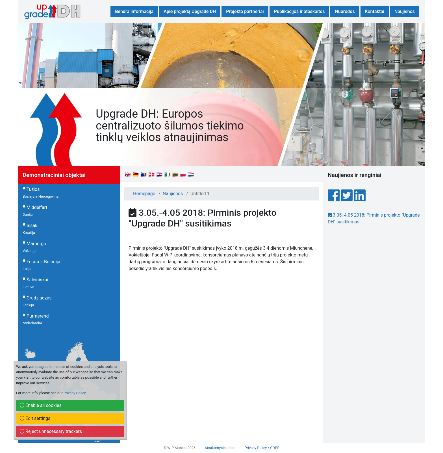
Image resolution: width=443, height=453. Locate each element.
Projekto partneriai (245, 11)
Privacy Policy (75, 393)
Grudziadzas (37, 301)
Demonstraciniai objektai (54, 175)
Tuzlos (40, 193)
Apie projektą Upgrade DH (190, 11)
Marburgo (34, 247)
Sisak (30, 229)
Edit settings (35, 418)
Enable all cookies (41, 405)
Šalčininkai (35, 283)
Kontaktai (374, 11)
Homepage (144, 193)
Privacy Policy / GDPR (262, 448)
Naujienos (404, 11)
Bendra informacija (134, 11)
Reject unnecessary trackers (51, 431)
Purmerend (36, 319)
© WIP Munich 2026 (180, 448)
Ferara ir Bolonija (41, 265)
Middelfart (35, 211)
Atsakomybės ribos (220, 448)
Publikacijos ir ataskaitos (299, 11)
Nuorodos (345, 11)
